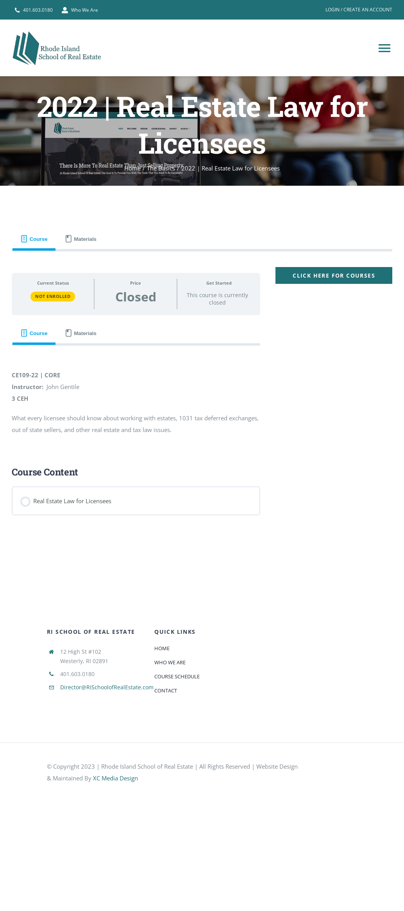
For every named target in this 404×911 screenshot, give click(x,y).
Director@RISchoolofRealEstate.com (107, 687)
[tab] (34, 239)
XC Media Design (115, 778)
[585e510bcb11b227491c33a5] (336, 769)
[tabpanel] (202, 394)
